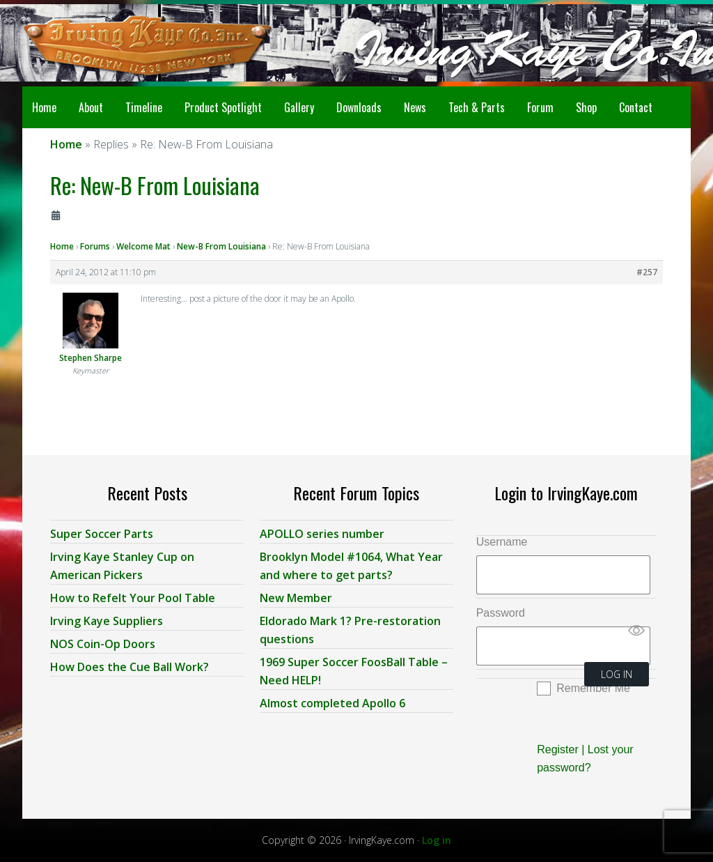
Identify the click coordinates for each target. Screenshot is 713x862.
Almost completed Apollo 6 (332, 703)
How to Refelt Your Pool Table (132, 598)
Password (500, 613)
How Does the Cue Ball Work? (129, 667)
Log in (436, 840)
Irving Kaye (126, 43)
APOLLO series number (322, 533)
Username (502, 542)
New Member (296, 598)
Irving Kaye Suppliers (106, 621)
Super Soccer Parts (101, 533)
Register (558, 749)
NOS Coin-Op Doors (102, 644)
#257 (646, 272)
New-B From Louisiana (221, 246)
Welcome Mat (143, 246)
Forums (95, 246)
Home (62, 246)
